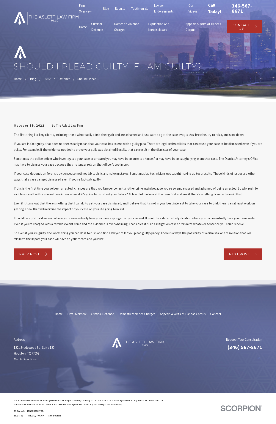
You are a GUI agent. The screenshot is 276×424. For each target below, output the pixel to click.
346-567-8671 (242, 8)
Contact (215, 314)
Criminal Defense (102, 314)
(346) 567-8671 (244, 347)
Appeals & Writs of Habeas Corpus (183, 314)
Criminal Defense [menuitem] (97, 27)
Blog (106, 8)
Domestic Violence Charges (137, 314)
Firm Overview (76, 314)
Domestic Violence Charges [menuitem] (126, 27)
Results (120, 8)
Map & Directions (25, 359)
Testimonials (139, 8)
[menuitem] (19, 415)
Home (59, 314)
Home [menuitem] (83, 27)
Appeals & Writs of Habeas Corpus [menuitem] (203, 27)
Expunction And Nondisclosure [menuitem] (158, 27)
